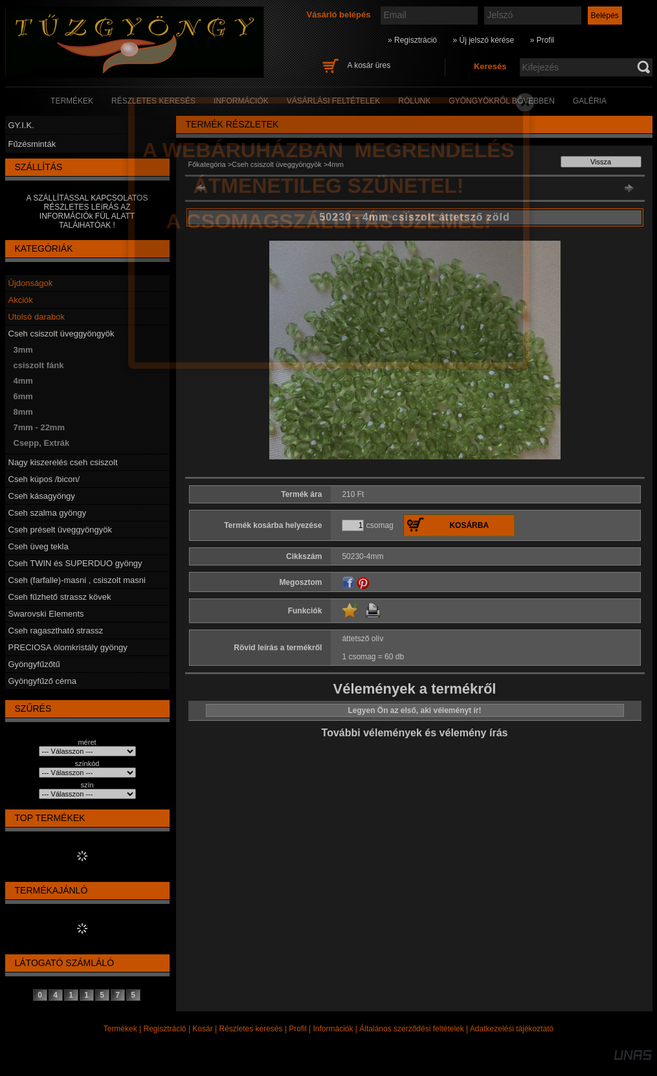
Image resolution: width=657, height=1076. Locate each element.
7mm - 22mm (39, 427)
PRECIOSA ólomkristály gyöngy (68, 647)
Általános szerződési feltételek (411, 1028)
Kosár (202, 1028)
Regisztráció (165, 1028)
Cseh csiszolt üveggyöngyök (61, 333)
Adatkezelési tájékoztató (511, 1028)
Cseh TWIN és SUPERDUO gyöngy (75, 563)
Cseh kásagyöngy (41, 496)
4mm (23, 381)
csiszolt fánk (39, 365)
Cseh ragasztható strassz (56, 630)
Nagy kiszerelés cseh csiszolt (63, 462)
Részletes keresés (251, 1028)
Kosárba (469, 525)
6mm (23, 396)
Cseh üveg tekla (38, 546)
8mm (23, 412)
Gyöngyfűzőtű (34, 664)
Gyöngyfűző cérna (42, 681)
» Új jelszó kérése (483, 40)
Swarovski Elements (46, 614)
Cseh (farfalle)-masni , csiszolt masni (77, 580)
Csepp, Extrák (42, 443)
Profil (297, 1028)
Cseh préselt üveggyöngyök (60, 529)
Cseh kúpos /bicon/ (44, 479)
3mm (23, 350)
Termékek (120, 1028)
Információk (333, 1028)
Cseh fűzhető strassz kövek (59, 597)
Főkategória (207, 164)
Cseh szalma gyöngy (47, 513)
